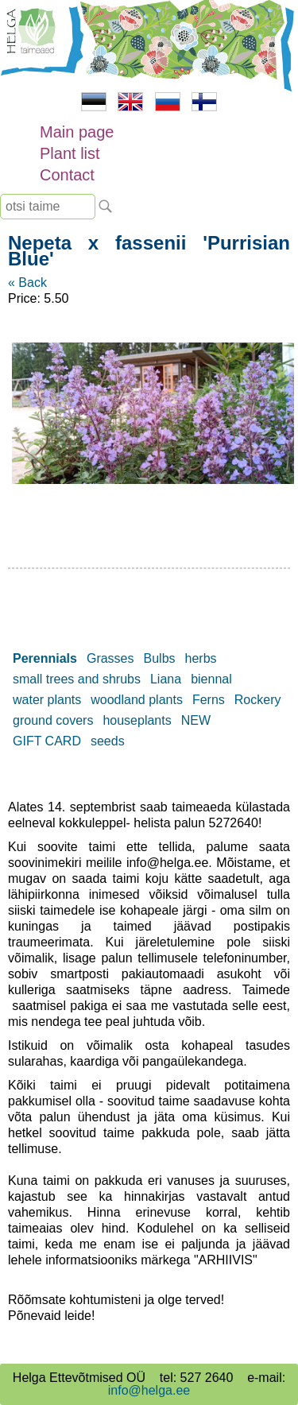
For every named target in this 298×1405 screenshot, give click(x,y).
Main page (77, 132)
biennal (211, 679)
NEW (196, 720)
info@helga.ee (149, 1390)
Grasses (110, 658)
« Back (27, 282)
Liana (165, 679)
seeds (108, 741)
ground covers (53, 720)
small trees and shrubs (77, 679)
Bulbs (160, 658)
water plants (47, 699)
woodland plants (137, 699)
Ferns (208, 699)
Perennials (45, 658)
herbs (201, 658)
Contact (67, 175)
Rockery (257, 699)
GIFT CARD (47, 741)
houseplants (137, 720)
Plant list (70, 153)
